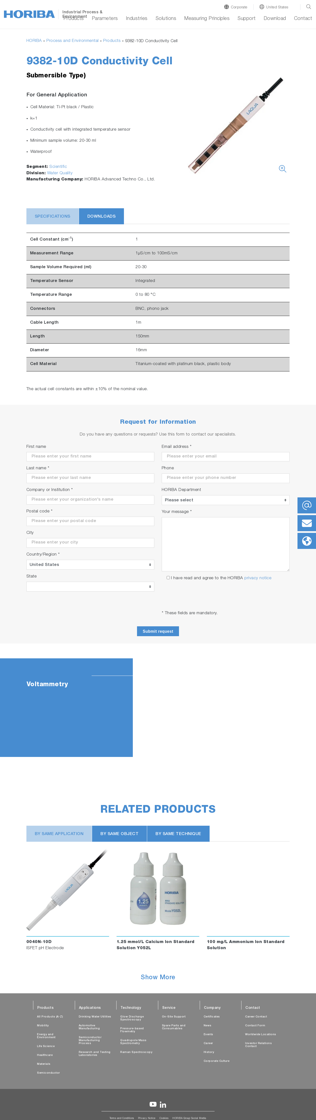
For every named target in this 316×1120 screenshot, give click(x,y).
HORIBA (34, 41)
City (30, 533)
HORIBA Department (181, 490)
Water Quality (60, 173)
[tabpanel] (158, 707)
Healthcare (45, 1055)
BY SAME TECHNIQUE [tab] (178, 834)
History (209, 1052)
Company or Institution (49, 490)
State (31, 577)
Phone (168, 468)
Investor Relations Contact (258, 1045)
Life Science (46, 1046)
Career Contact (256, 1016)
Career (208, 1043)
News (208, 1025)
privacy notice (257, 578)
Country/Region (43, 555)
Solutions (166, 19)
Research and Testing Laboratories (95, 1054)
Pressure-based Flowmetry (132, 1030)
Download (275, 19)
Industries (137, 19)
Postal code (39, 511)
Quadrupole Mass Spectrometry (133, 1042)
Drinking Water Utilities (95, 1016)
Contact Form (255, 1025)
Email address (177, 447)
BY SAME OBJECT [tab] (119, 834)
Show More (158, 978)
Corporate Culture (217, 1061)
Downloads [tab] (101, 217)
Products (73, 19)
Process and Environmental (72, 41)
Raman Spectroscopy (136, 1052)
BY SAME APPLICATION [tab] (59, 834)
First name (36, 447)
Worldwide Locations (260, 1034)
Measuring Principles (207, 19)
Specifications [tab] (52, 217)
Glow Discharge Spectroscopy (132, 1018)
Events (208, 1034)
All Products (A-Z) (50, 1016)
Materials (44, 1064)
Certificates (212, 1016)
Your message (177, 512)
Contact (303, 19)
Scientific (58, 167)
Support (246, 19)
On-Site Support (174, 1016)
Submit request (158, 631)
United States (277, 7)
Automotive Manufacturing (89, 1027)
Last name (38, 468)
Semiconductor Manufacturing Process (90, 1040)
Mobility (43, 1025)
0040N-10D (39, 942)
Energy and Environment (46, 1036)
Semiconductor (48, 1073)
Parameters (105, 19)
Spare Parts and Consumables (174, 1027)
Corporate (239, 7)
